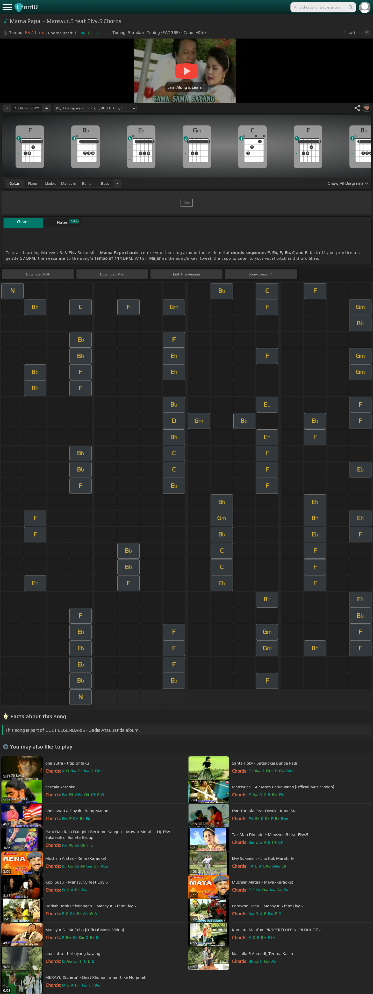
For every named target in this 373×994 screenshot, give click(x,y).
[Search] (350, 7)
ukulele (50, 183)
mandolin (68, 183)
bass (105, 183)
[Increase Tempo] (46, 108)
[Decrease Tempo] (7, 108)
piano (32, 183)
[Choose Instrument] (117, 183)
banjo (86, 183)
